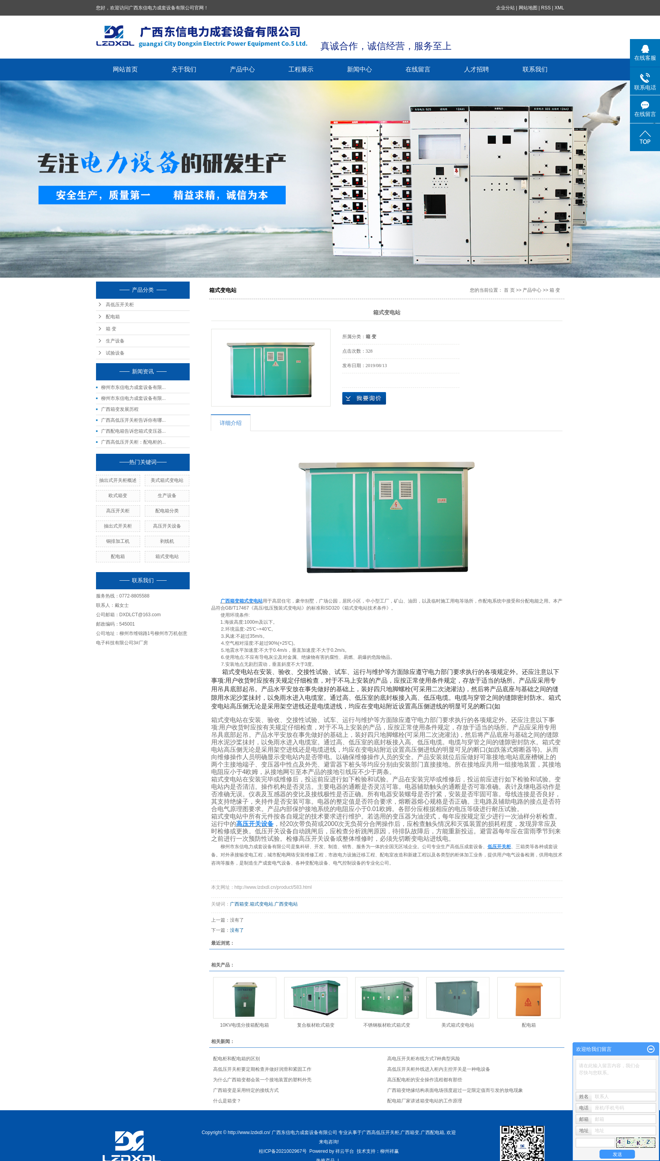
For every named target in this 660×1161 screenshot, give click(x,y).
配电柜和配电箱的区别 (236, 1058)
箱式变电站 (167, 556)
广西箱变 (239, 904)
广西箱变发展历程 (120, 409)
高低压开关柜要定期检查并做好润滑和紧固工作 (262, 1069)
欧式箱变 (118, 495)
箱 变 (111, 329)
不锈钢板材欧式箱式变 (386, 1025)
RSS (546, 8)
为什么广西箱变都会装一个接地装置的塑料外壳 (262, 1080)
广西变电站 (286, 904)
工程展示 (300, 69)
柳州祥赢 (389, 1151)
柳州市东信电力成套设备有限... (133, 387)
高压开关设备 (167, 526)
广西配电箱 (432, 1132)
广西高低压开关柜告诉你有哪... (133, 420)
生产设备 (115, 341)
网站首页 (125, 69)
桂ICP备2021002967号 (283, 1151)
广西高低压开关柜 (380, 1132)
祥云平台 (344, 1151)
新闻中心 (359, 69)
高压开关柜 (118, 511)
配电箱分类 (167, 511)
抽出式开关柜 (118, 526)
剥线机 (167, 541)
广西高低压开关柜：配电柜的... (133, 442)
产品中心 (242, 69)
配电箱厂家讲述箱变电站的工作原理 (424, 1101)
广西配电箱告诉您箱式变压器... (133, 431)
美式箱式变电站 (167, 480)
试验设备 (115, 353)
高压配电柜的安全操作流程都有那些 (424, 1080)
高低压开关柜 (120, 304)
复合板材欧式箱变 (315, 1025)
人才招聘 (476, 69)
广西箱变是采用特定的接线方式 (246, 1090)
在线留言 (418, 69)
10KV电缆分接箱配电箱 (244, 1025)
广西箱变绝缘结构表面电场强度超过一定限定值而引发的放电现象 (455, 1090)
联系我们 (535, 69)
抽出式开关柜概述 (118, 480)
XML (559, 8)
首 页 (509, 290)
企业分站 (505, 8)
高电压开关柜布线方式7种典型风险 (423, 1058)
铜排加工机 (118, 541)
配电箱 (113, 316)
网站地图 (528, 8)
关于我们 (183, 69)
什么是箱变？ (227, 1101)
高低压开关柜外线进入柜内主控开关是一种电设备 (438, 1069)
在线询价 (364, 398)
